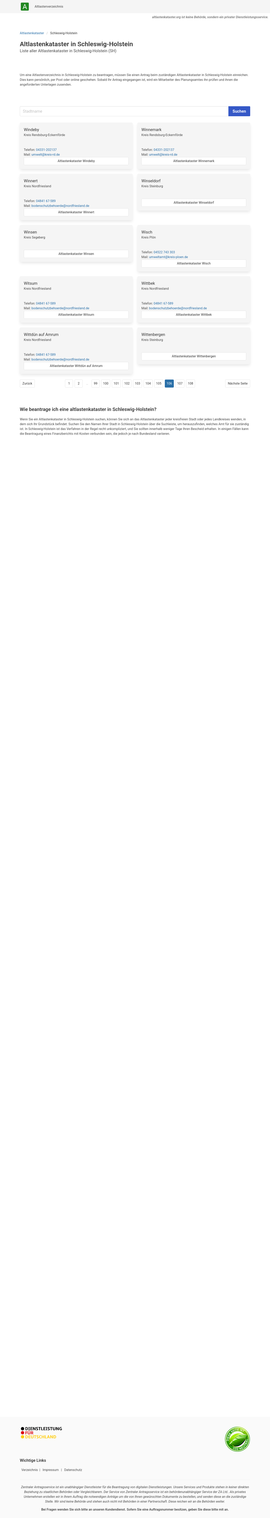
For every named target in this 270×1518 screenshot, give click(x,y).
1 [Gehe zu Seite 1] (69, 383)
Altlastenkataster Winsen (76, 254)
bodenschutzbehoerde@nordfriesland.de (60, 206)
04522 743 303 (164, 252)
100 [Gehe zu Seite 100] (105, 383)
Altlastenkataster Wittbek (194, 315)
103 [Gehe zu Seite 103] (137, 383)
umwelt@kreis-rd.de (45, 154)
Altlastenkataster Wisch (194, 263)
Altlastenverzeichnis (49, 6)
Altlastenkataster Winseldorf (194, 202)
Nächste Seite (238, 383)
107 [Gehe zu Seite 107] (180, 383)
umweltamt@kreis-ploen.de (168, 257)
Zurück (27, 383)
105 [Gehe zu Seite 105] (158, 383)
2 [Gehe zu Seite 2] (79, 383)
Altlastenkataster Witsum (76, 315)
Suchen (239, 111)
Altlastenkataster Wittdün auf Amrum (76, 366)
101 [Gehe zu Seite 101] (116, 383)
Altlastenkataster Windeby (76, 161)
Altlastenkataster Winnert (76, 212)
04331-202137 (46, 150)
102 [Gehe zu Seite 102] (127, 383)
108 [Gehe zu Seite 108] (190, 383)
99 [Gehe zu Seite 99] (95, 383)
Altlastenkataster (32, 33)
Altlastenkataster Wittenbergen (194, 356)
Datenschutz (73, 1470)
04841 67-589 (46, 201)
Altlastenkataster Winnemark (193, 161)
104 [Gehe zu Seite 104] (148, 383)
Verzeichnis (30, 1470)
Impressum (51, 1470)
